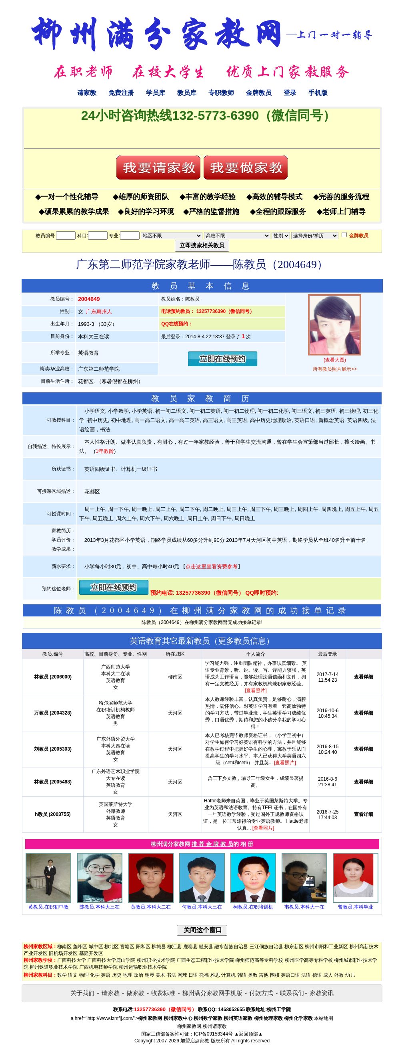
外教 (339, 975)
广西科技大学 (71, 960)
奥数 (253, 975)
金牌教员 (259, 92)
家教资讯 (322, 992)
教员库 (186, 92)
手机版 (318, 92)
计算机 (228, 975)
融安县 (206, 946)
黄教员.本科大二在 (150, 907)
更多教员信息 (242, 640)
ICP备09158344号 (213, 1034)
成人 (328, 975)
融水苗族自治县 (231, 946)
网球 (182, 975)
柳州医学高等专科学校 (309, 960)
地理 (127, 975)
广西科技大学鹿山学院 (111, 960)
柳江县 (174, 946)
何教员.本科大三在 (202, 907)
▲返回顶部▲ (248, 1034)
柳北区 (111, 946)
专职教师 (221, 92)
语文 (73, 975)
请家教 (86, 92)
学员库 (155, 92)
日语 (193, 975)
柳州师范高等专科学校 (259, 960)
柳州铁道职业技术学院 (54, 967)
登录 (290, 92)
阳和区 (143, 946)
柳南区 (64, 946)
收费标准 (163, 992)
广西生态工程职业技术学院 (205, 960)
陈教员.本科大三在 (99, 907)
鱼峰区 (80, 946)
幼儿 (350, 975)
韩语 (242, 975)
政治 (138, 975)
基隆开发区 (91, 953)
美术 (160, 975)
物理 (84, 975)
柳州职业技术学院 (156, 960)
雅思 (215, 975)
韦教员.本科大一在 (304, 907)
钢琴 (149, 975)
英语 (105, 975)
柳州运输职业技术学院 (143, 967)
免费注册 (121, 92)
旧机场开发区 (63, 953)
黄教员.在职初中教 (48, 907)
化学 (95, 975)
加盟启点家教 (194, 1041)
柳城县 (159, 946)
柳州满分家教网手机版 (212, 992)
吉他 (263, 975)
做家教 (135, 992)
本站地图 (323, 1018)
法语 (306, 975)
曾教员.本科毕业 (355, 907)
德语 (317, 975)
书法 (171, 975)
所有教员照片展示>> (335, 369)
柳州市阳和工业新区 (326, 946)
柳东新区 (294, 946)
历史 (117, 975)
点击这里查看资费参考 (212, 566)
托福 (204, 975)
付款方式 (261, 992)
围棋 (275, 975)
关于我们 (82, 992)
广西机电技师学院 (98, 967)
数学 (62, 975)
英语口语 (290, 975)
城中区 (96, 946)
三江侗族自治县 (266, 946)
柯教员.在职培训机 (253, 907)
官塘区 (127, 946)
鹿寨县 (190, 946)
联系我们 (292, 992)
